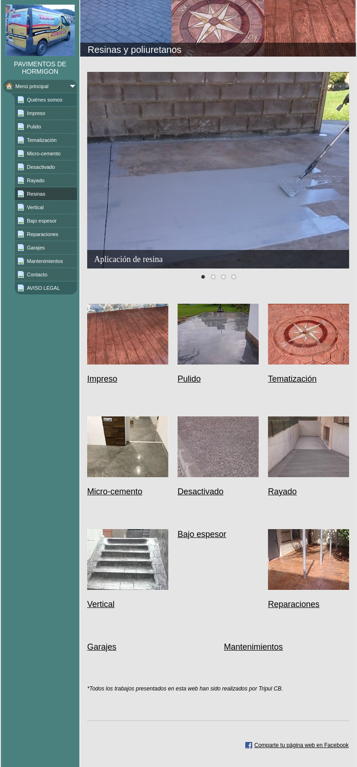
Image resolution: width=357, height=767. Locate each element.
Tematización (292, 379)
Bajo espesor (202, 534)
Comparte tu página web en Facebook (302, 745)
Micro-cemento (114, 491)
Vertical (101, 604)
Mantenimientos (253, 647)
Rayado (282, 491)
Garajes (101, 647)
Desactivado (200, 491)
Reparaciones (293, 604)
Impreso (102, 379)
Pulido (189, 379)
